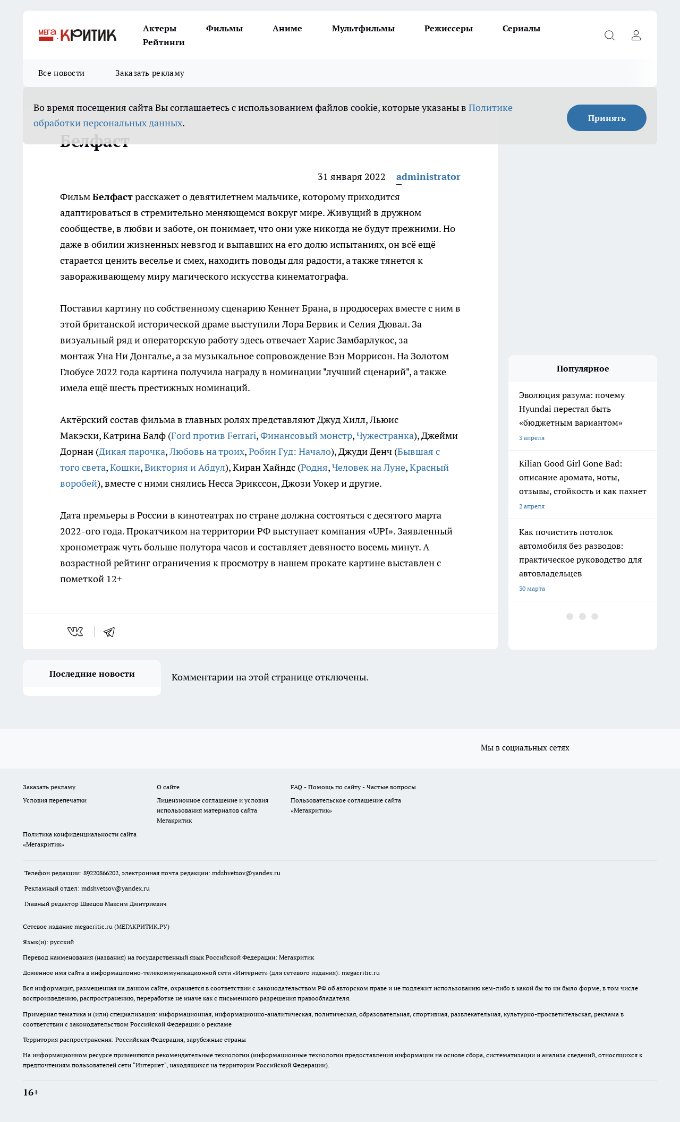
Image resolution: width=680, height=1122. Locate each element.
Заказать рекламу (149, 73)
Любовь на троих (206, 451)
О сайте (168, 787)
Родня (314, 467)
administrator (428, 176)
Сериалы (521, 28)
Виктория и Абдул (184, 467)
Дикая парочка (132, 451)
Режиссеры (448, 28)
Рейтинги (164, 42)
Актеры (159, 28)
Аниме (287, 28)
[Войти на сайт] (636, 35)
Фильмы (224, 28)
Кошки (125, 467)
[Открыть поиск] (609, 35)
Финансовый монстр (306, 435)
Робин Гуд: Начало (290, 451)
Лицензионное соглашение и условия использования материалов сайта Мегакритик (212, 810)
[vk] (76, 631)
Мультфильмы (363, 28)
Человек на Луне (368, 467)
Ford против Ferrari (213, 435)
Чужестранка (385, 435)
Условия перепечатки (55, 800)
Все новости (61, 73)
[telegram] (112, 631)
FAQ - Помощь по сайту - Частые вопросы (353, 787)
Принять (607, 118)
